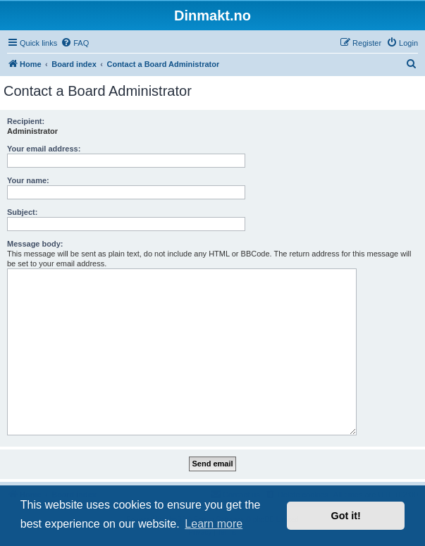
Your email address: (43, 148)
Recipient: (25, 121)
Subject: (22, 212)
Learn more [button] (213, 524)
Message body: (35, 244)
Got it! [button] (346, 515)
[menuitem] (75, 43)
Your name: (28, 180)
